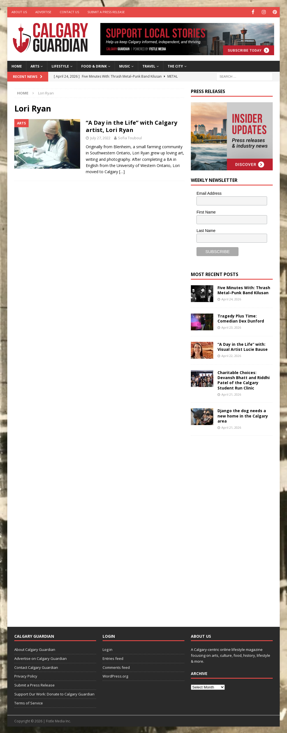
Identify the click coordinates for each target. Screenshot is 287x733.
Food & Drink (94, 65)
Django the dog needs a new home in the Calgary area (242, 415)
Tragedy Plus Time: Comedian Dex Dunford (240, 318)
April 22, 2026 (231, 355)
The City (175, 65)
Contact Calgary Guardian (36, 666)
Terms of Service (28, 702)
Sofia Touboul (130, 137)
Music (124, 65)
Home (16, 65)
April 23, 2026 (231, 327)
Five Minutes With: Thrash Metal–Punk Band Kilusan (243, 289)
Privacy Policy (25, 675)
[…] (122, 171)
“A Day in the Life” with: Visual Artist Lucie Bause (242, 346)
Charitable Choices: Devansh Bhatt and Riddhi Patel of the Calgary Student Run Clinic (243, 379)
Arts (35, 65)
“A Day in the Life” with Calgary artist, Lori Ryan (131, 125)
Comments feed (116, 666)
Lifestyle (60, 65)
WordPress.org (115, 675)
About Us (19, 12)
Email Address (208, 193)
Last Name (206, 230)
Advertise (43, 12)
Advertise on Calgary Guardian (40, 657)
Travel (148, 65)
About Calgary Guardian (34, 649)
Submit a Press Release (106, 12)
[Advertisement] (233, 526)
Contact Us (69, 12)
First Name (206, 211)
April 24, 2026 (231, 299)
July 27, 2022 (100, 137)
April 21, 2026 (231, 394)
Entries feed (113, 657)
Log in (107, 649)
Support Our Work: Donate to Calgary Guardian (54, 693)
